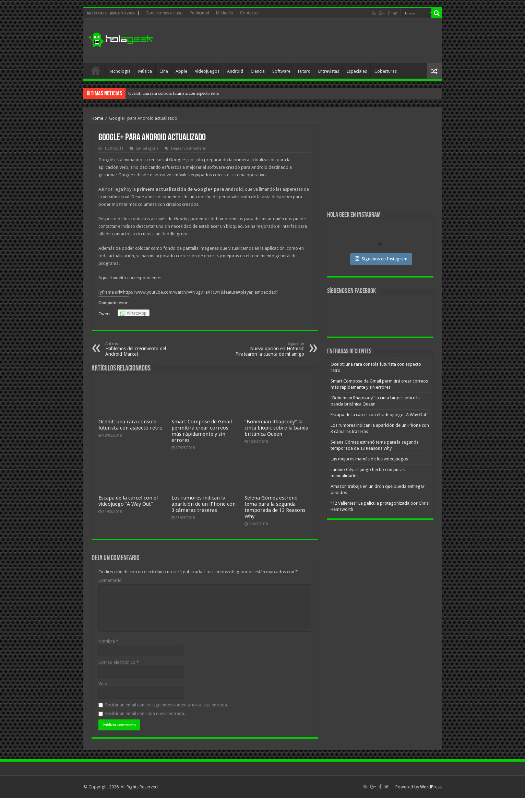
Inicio (96, 70)
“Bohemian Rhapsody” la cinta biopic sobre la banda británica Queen (276, 428)
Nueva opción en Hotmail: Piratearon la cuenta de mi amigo (269, 349)
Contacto (249, 13)
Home (97, 118)
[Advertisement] (312, 40)
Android (235, 71)
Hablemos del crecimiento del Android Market (140, 349)
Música (145, 71)
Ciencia (258, 71)
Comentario (110, 580)
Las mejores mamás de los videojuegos (369, 458)
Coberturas (385, 71)
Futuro (304, 71)
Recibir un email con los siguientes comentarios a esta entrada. (166, 704)
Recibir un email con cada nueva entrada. (145, 713)
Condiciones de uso (164, 13)
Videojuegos (207, 71)
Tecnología (120, 71)
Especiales (357, 71)
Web (102, 683)
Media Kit (224, 13)
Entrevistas (328, 71)
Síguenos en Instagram (381, 258)
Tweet (104, 313)
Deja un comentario (188, 148)
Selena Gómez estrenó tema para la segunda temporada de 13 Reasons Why (275, 507)
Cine (163, 71)
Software (281, 71)
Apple (181, 71)
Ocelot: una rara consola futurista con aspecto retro (173, 93)
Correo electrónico (118, 662)
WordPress (431, 786)
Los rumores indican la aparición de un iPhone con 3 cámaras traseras (203, 504)
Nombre (108, 641)
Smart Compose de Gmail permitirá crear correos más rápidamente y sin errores (201, 431)
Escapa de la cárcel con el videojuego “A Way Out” (128, 501)
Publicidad (199, 13)
